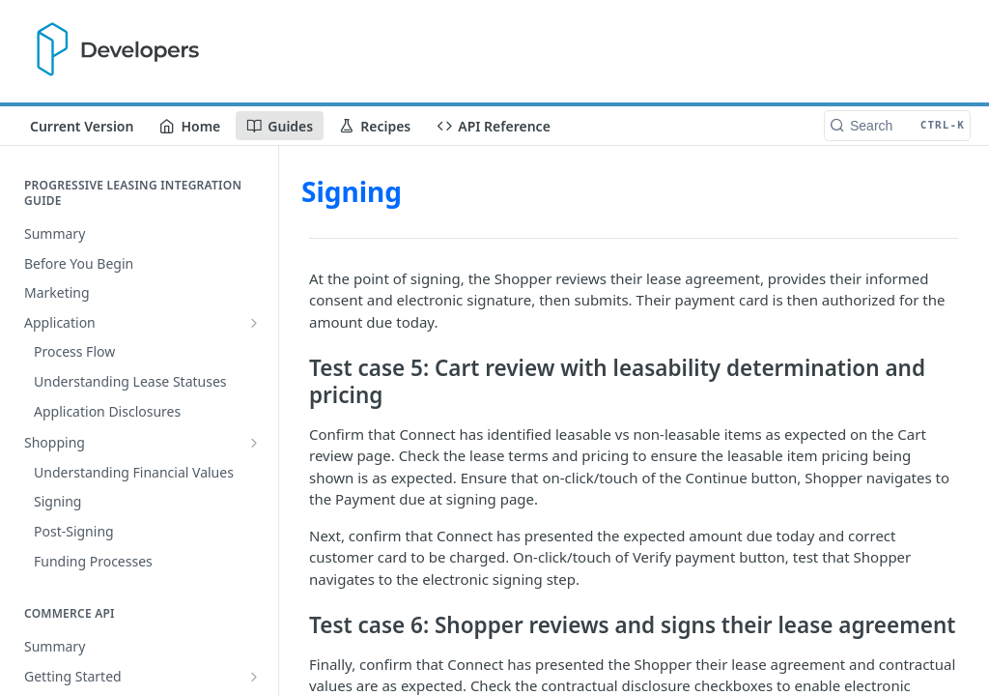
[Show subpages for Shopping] (254, 352)
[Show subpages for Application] (254, 323)
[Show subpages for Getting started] (254, 608)
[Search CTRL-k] (897, 125)
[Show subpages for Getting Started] (254, 466)
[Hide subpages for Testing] (254, 638)
